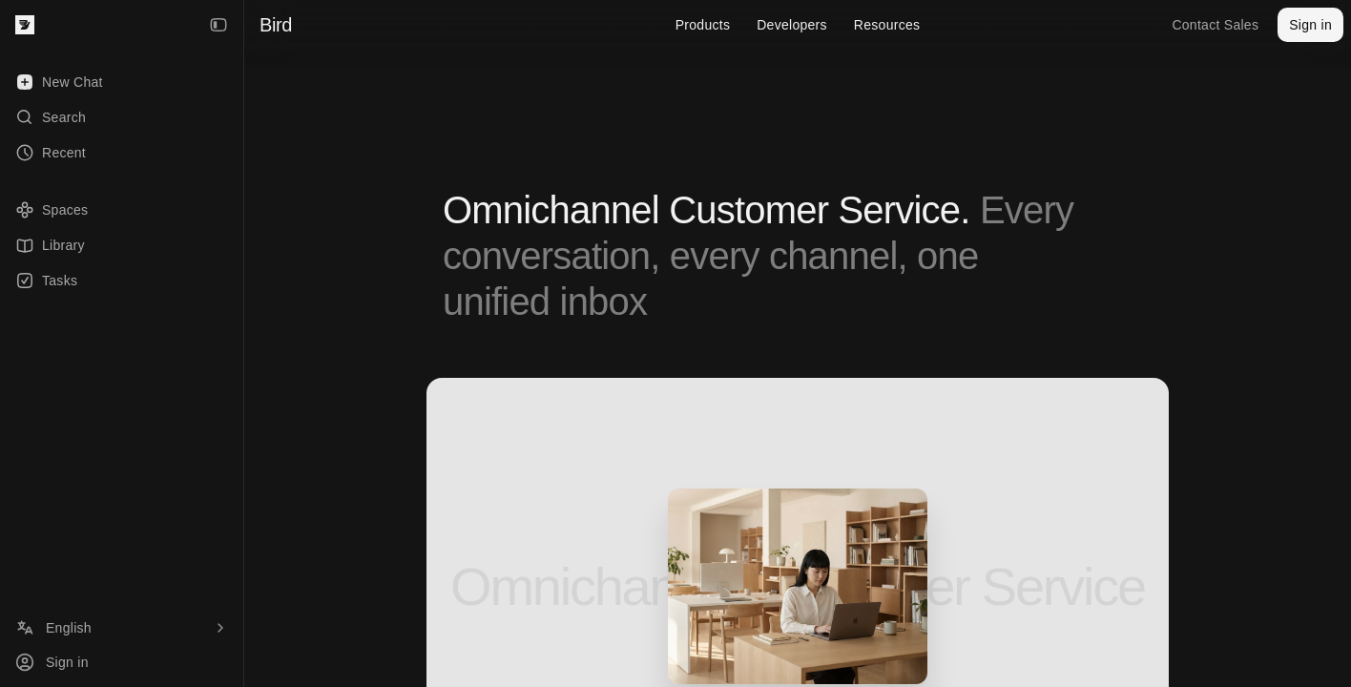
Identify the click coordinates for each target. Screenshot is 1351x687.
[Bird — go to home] (24, 24)
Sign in (1310, 24)
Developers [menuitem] (792, 24)
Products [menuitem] (703, 24)
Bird (276, 24)
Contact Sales (1215, 24)
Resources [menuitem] (887, 24)
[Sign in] (122, 662)
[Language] (122, 628)
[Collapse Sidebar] (218, 25)
